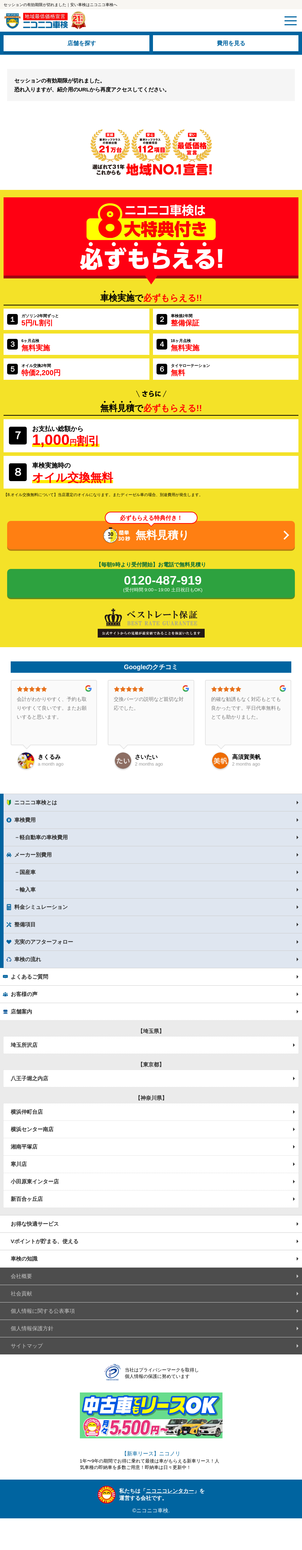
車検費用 (25, 820)
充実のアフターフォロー (43, 942)
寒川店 (19, 1164)
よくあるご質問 (29, 977)
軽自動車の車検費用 (44, 837)
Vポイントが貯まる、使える (44, 1241)
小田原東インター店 (35, 1181)
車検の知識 (24, 1259)
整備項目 (25, 924)
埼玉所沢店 (24, 1045)
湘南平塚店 (24, 1147)
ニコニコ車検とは (35, 802)
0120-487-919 (163, 584)
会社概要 (21, 1276)
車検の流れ (27, 959)
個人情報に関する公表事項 (43, 1311)
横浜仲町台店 (27, 1112)
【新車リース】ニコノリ (151, 1453)
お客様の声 (24, 994)
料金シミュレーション (41, 907)
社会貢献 (21, 1293)
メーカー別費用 (33, 855)
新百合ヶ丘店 (27, 1199)
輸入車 (28, 889)
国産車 (28, 872)
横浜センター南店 (32, 1129)
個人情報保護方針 (32, 1328)
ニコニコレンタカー (170, 1491)
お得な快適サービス (35, 1224)
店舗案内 (21, 1011)
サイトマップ (27, 1346)
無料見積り (162, 535)
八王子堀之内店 (29, 1078)
